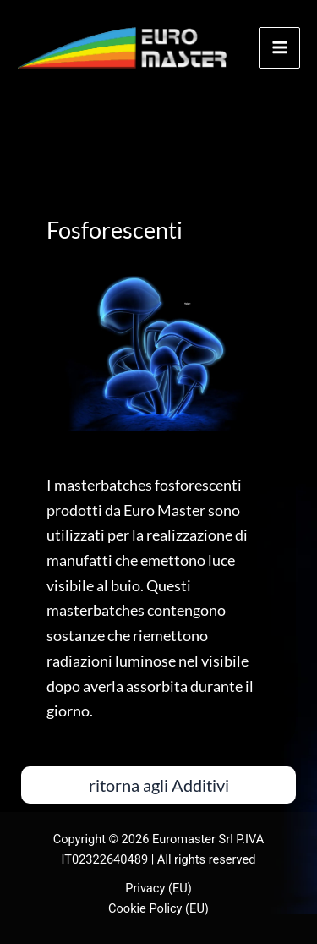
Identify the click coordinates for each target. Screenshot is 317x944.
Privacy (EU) (158, 888)
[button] (158, 785)
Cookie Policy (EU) (158, 908)
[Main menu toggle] (279, 48)
